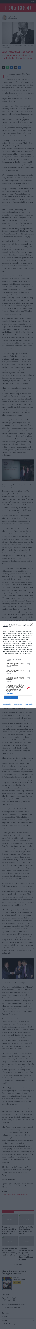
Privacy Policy (29, 704)
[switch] (28, 664)
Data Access (18, 704)
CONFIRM (11, 697)
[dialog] (18, 664)
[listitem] (18, 659)
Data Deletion (7, 704)
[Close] (32, 625)
